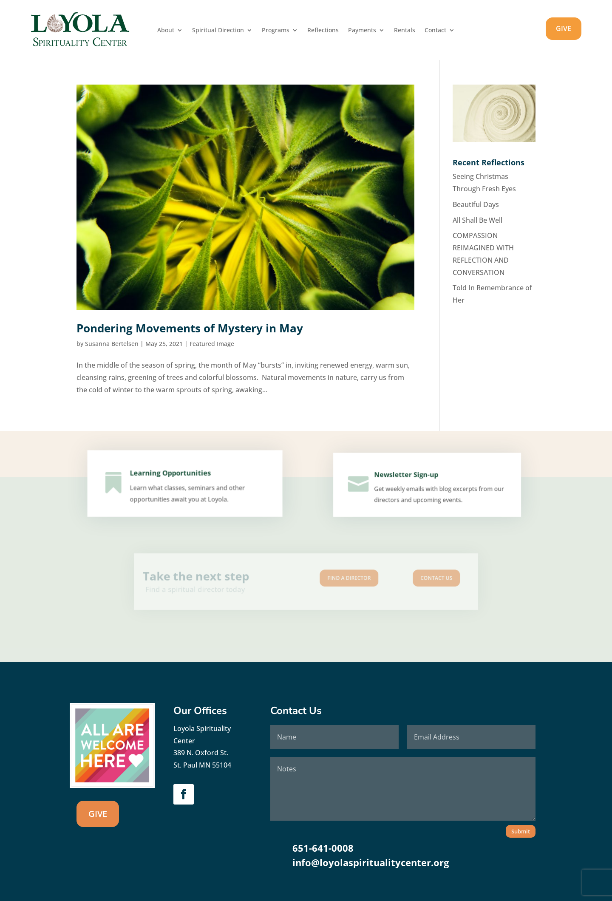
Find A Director (339, 579)
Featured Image (212, 344)
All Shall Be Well (477, 220)
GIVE (563, 28)
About (165, 30)
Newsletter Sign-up (407, 477)
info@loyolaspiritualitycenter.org (370, 862)
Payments (362, 30)
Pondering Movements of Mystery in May (189, 328)
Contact (435, 30)
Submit (520, 831)
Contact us (406, 579)
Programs (275, 30)
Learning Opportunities (171, 476)
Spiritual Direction (218, 30)
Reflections (323, 30)
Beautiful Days (476, 204)
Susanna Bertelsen (112, 344)
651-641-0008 (323, 848)
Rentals (404, 30)
